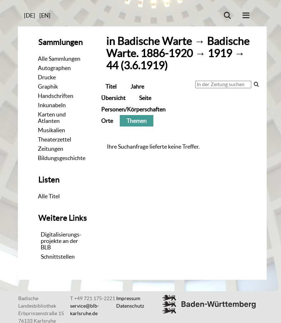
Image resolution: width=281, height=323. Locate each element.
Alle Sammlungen (59, 58)
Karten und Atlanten (52, 117)
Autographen (54, 68)
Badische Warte (154, 41)
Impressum (128, 298)
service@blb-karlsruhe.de (84, 309)
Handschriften (55, 96)
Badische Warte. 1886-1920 (178, 47)
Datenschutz (130, 306)
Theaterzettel (54, 139)
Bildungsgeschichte (61, 158)
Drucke (47, 77)
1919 (220, 53)
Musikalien (51, 130)
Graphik (48, 86)
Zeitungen (50, 148)
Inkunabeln (52, 105)
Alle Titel (49, 196)
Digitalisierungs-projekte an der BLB (61, 240)
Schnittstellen (58, 256)
